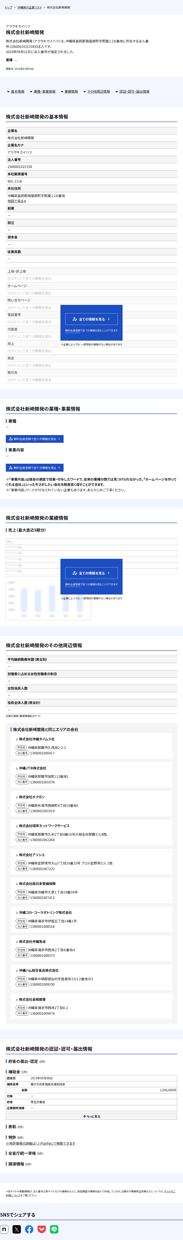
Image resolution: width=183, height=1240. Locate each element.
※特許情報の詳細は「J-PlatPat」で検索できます (40, 1143)
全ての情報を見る (88, 319)
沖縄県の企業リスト (29, 7)
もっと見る (91, 1116)
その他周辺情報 (98, 91)
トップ (8, 7)
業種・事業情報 (44, 91)
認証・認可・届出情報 (134, 91)
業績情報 (71, 91)
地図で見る (17, 200)
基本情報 (17, 91)
